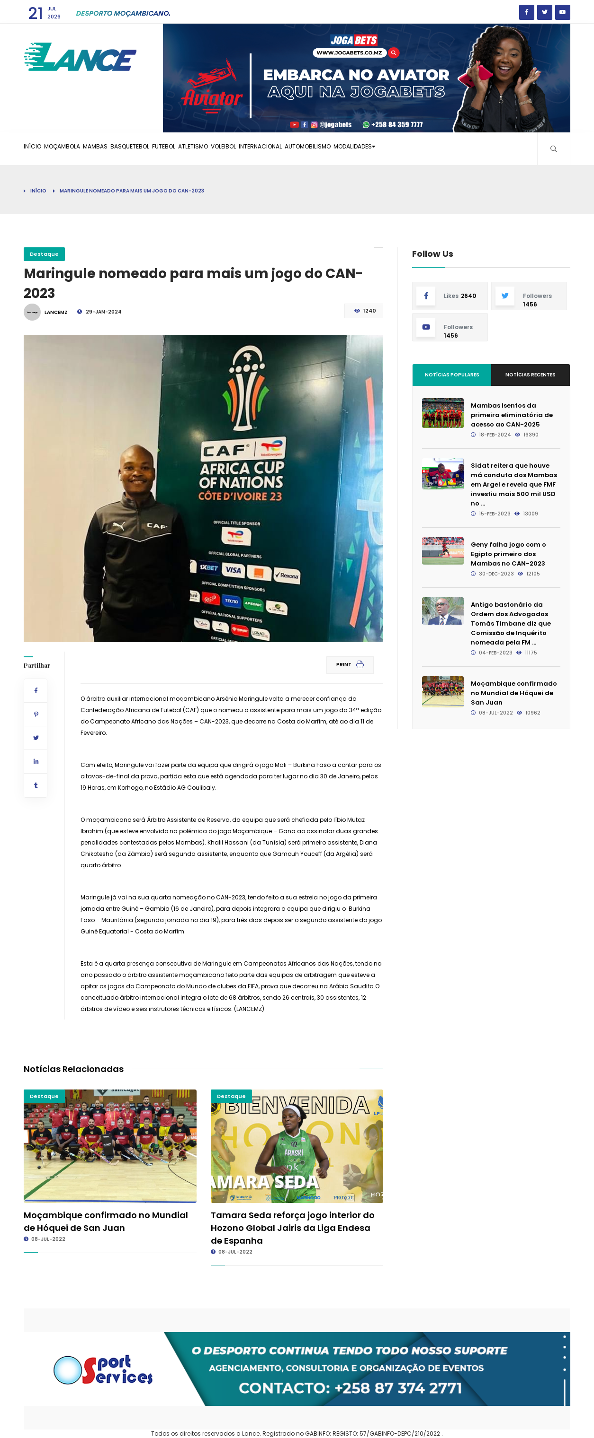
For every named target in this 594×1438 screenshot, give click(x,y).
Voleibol (299, 148)
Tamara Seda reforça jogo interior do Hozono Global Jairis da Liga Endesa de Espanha (293, 1227)
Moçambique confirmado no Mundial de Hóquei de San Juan (514, 693)
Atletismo (256, 148)
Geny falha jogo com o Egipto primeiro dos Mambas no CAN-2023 (508, 554)
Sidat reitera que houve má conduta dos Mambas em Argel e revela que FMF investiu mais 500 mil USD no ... (514, 484)
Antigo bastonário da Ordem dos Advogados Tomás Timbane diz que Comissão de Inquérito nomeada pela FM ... (511, 623)
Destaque (44, 254)
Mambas (123, 148)
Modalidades (470, 148)
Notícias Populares (452, 374)
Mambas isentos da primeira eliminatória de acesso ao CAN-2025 (512, 415)
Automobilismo (409, 148)
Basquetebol (169, 148)
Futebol (215, 148)
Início (38, 148)
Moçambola (79, 148)
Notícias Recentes (530, 374)
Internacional (348, 148)
